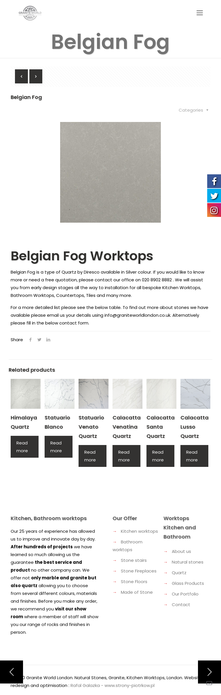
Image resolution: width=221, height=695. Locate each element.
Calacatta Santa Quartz (160, 427)
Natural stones (187, 562)
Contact (181, 605)
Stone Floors (134, 581)
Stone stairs (134, 560)
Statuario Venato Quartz (91, 427)
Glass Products (188, 583)
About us (181, 551)
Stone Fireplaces (139, 571)
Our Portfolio (185, 594)
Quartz (179, 573)
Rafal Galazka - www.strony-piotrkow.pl (113, 685)
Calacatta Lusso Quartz (194, 427)
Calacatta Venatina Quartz (127, 427)
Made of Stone (137, 592)
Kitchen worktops (139, 531)
